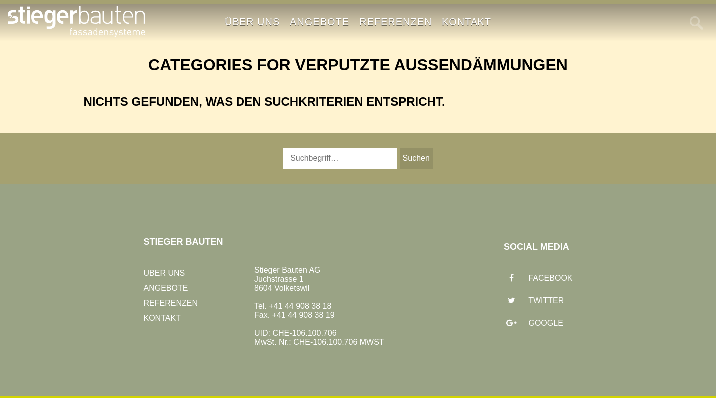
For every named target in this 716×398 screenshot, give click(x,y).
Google (533, 323)
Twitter (534, 300)
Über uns (252, 21)
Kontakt (466, 21)
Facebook (538, 278)
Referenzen (395, 21)
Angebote (319, 21)
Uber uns (164, 273)
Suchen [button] (416, 158)
